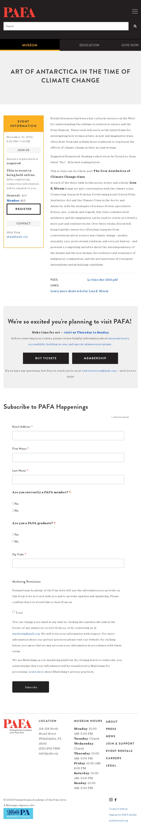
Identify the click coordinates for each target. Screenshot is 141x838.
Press (111, 729)
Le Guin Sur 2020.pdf (102, 279)
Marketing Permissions (26, 581)
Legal (111, 765)
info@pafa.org (48, 753)
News (110, 736)
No (16, 510)
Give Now (130, 45)
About (112, 722)
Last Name (20, 471)
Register (23, 209)
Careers (114, 758)
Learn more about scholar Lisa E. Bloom (79, 291)
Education (89, 45)
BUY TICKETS (46, 358)
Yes (17, 503)
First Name (20, 449)
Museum (29, 45)
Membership (95, 358)
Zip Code (19, 554)
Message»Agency (17, 805)
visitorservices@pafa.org (99, 370)
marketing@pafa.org (26, 633)
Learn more (36, 671)
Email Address (22, 427)
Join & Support (120, 743)
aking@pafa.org (17, 236)
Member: (13, 200)
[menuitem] (30, 45)
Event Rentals (119, 751)
